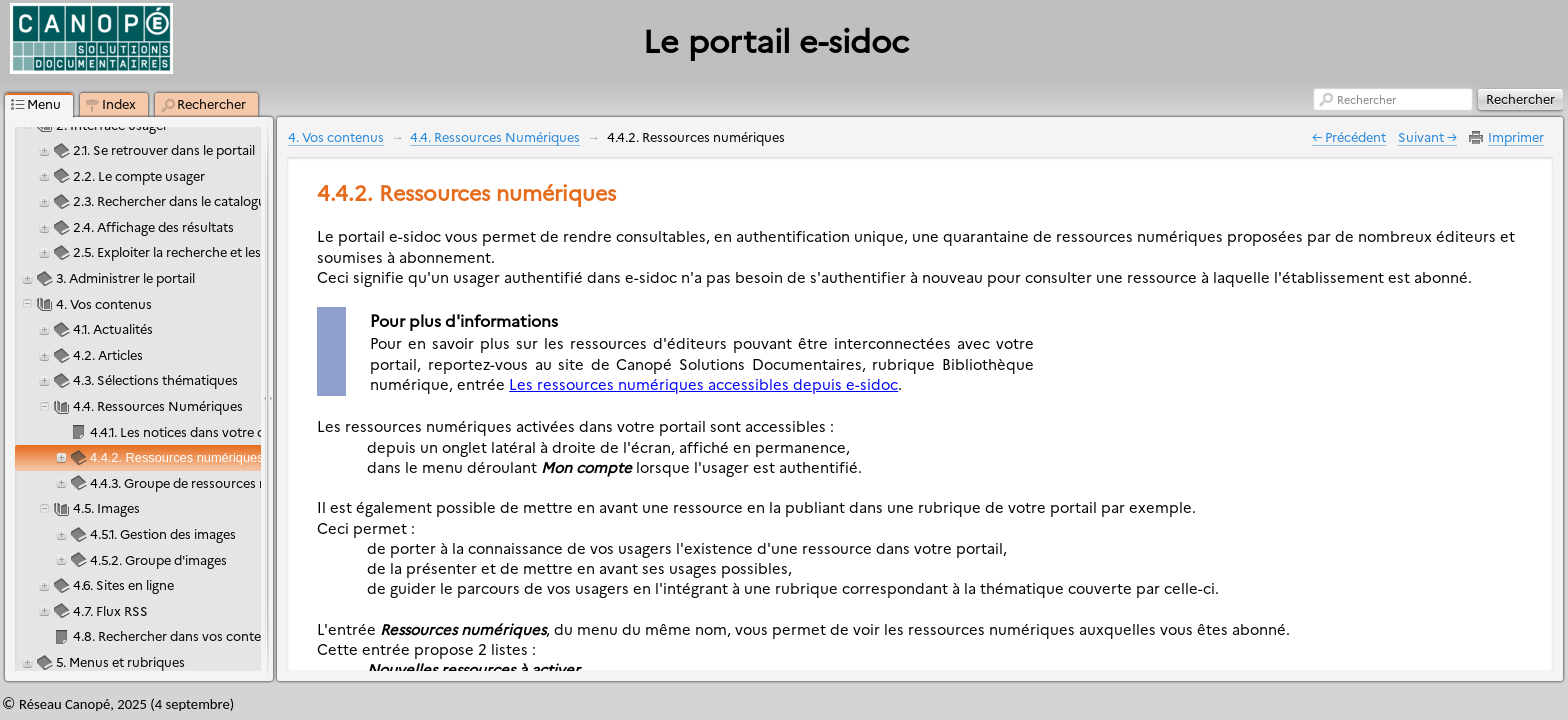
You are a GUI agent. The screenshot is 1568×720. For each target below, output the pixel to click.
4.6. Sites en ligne (123, 584)
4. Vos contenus (104, 303)
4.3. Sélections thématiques (155, 379)
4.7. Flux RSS (110, 610)
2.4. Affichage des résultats (153, 226)
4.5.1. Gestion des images (163, 533)
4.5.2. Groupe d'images (158, 559)
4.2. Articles (108, 354)
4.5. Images (106, 507)
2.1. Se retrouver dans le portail (164, 149)
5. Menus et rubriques (120, 661)
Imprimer (1516, 136)
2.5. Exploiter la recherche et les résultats (194, 251)
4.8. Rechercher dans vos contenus (178, 635)
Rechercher (1366, 99)
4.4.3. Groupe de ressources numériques (210, 482)
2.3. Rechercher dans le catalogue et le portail (208, 200)
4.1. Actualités (113, 328)
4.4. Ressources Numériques (158, 405)
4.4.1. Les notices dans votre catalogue (203, 431)
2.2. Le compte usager (139, 175)
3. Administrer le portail (125, 277)
